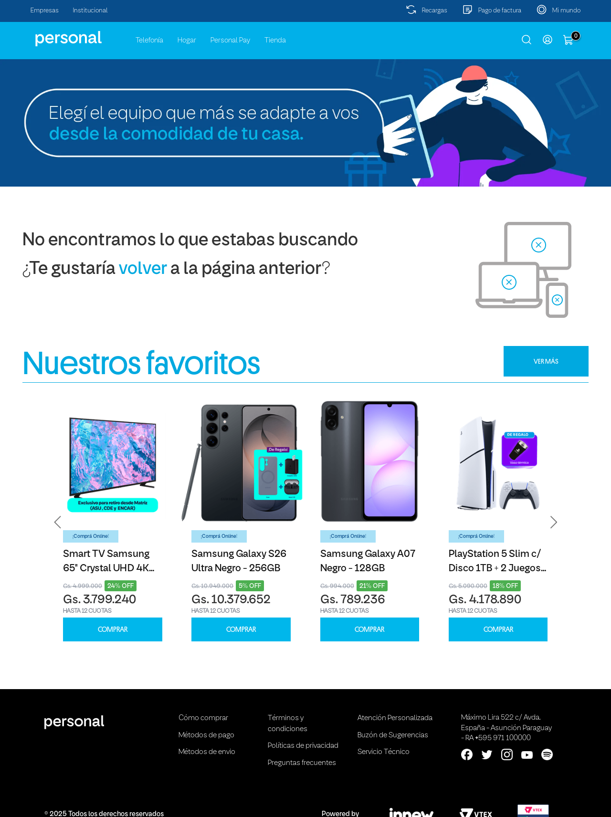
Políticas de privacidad (303, 746)
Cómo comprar (203, 718)
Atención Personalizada (395, 718)
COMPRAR (112, 629)
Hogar (187, 40)
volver (143, 269)
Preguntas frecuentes (302, 763)
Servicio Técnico (384, 752)
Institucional (90, 11)
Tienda (275, 40)
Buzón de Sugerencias (393, 735)
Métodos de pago (206, 735)
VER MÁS (546, 361)
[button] (57, 522)
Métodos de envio (207, 752)
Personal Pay (230, 40)
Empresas (45, 11)
